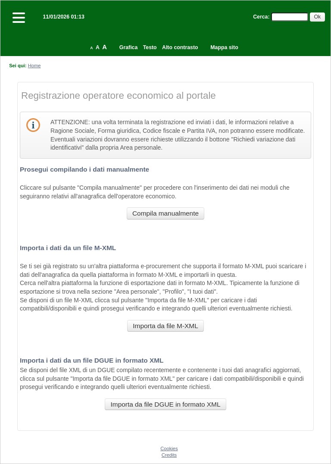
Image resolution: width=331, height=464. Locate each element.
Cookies (169, 448)
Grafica (128, 47)
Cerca (260, 17)
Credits (169, 455)
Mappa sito (224, 47)
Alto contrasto (180, 47)
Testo (150, 47)
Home (34, 65)
